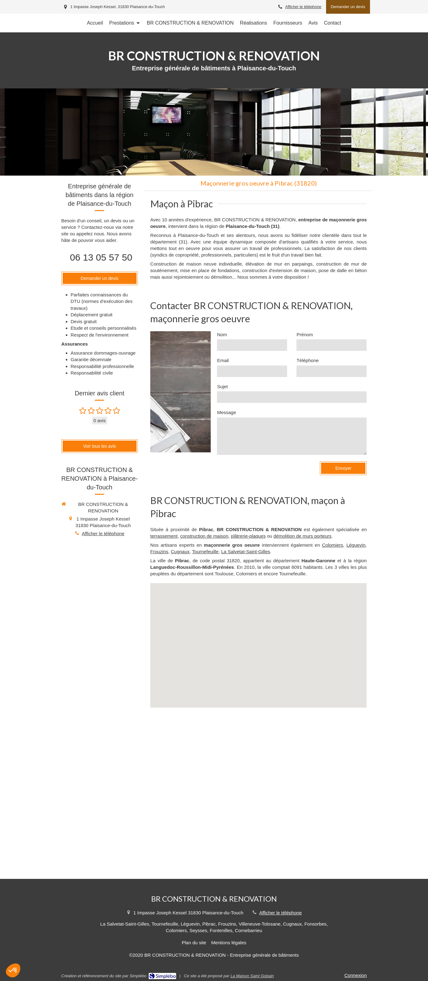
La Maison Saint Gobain (252, 976)
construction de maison (204, 536)
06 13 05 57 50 (101, 257)
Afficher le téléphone (303, 6)
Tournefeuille (205, 551)
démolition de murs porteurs (302, 536)
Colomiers (332, 545)
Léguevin (355, 545)
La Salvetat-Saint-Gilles (245, 551)
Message (226, 412)
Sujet (222, 386)
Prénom (304, 334)
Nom (222, 334)
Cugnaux (180, 551)
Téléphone (307, 360)
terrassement (164, 536)
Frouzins (159, 551)
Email (223, 360)
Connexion (355, 975)
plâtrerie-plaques (248, 536)
